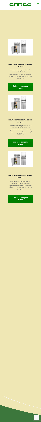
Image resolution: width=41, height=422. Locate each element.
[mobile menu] (38, 4)
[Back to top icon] (36, 417)
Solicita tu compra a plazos (20, 87)
